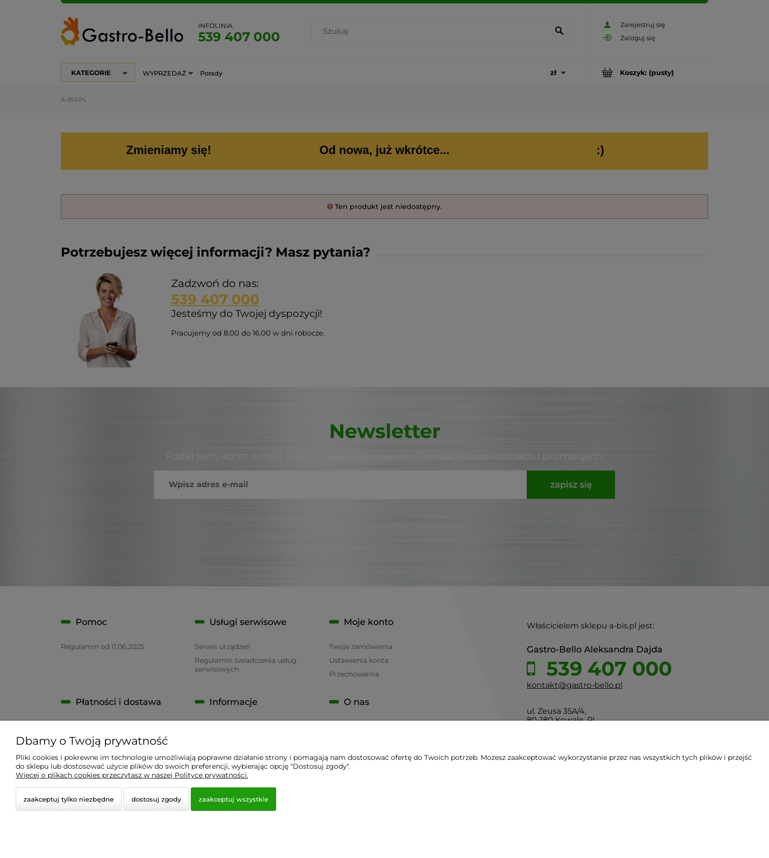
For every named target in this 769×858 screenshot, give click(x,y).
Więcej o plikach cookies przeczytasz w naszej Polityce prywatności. (132, 775)
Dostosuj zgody (156, 799)
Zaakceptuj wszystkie (233, 799)
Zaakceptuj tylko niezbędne (69, 799)
